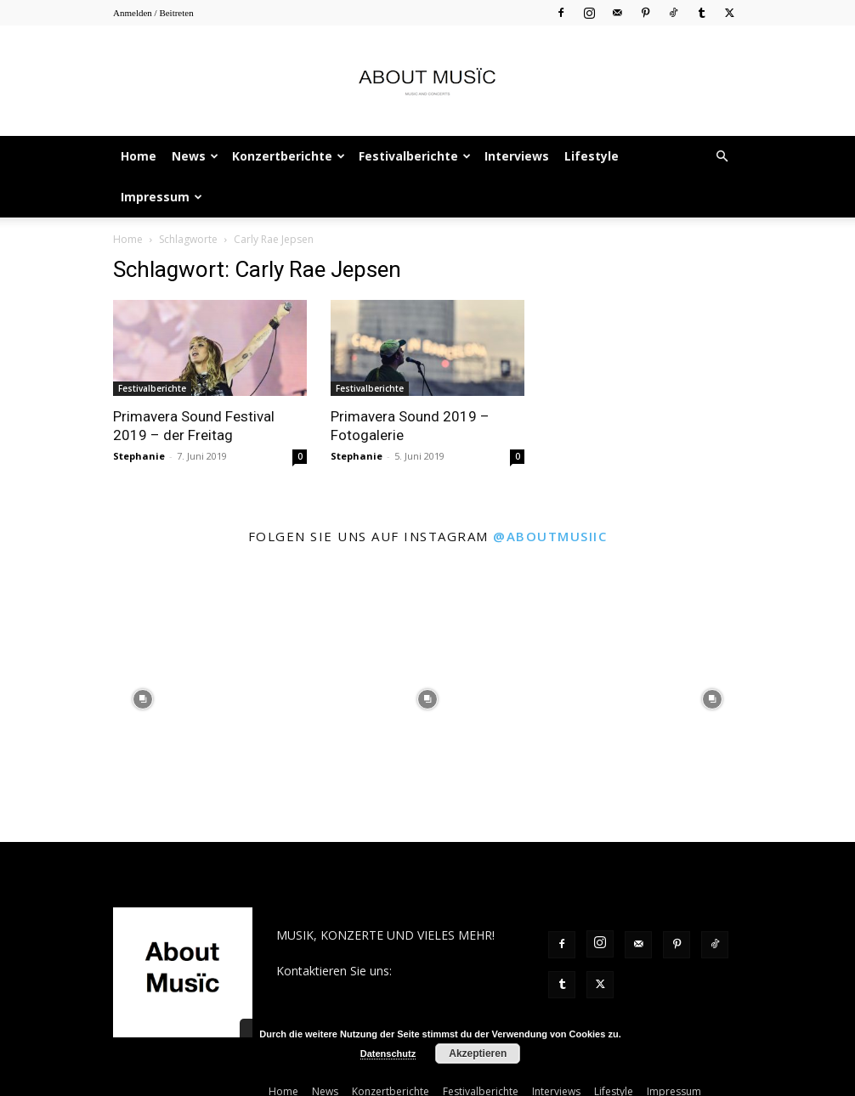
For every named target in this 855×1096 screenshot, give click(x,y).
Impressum (161, 197)
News (195, 156)
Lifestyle (591, 156)
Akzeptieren (478, 1053)
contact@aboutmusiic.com (349, 948)
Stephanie (139, 415)
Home (138, 156)
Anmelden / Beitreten (153, 13)
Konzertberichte (288, 156)
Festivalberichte (415, 156)
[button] (721, 157)
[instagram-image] (142, 659)
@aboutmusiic (550, 495)
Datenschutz (388, 1053)
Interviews (516, 156)
